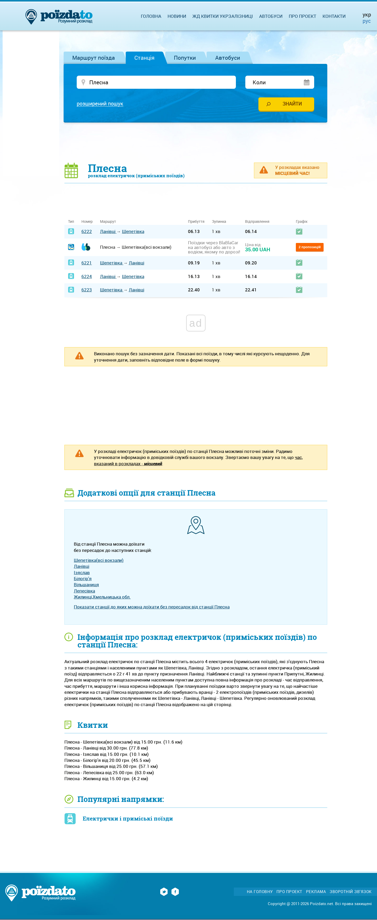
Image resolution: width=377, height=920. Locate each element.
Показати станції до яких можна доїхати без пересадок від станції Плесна (152, 607)
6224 (86, 277)
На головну (260, 891)
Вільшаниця (86, 585)
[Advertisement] (196, 142)
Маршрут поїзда (93, 57)
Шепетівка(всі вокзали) (99, 560)
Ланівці (108, 232)
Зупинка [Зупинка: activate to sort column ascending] (219, 221)
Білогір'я (83, 579)
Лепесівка (84, 591)
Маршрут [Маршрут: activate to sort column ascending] (108, 221)
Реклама (316, 891)
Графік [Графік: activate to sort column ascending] (301, 221)
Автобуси (227, 57)
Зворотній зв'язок (351, 891)
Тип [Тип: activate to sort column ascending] (71, 221)
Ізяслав (82, 573)
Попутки (185, 57)
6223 (86, 290)
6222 (86, 232)
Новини (177, 16)
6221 (86, 263)
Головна (151, 16)
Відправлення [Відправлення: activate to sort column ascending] (257, 221)
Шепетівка (133, 232)
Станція (144, 57)
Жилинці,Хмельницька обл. (102, 597)
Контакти (334, 16)
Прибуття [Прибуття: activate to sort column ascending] (196, 221)
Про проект (302, 16)
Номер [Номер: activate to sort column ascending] (87, 221)
